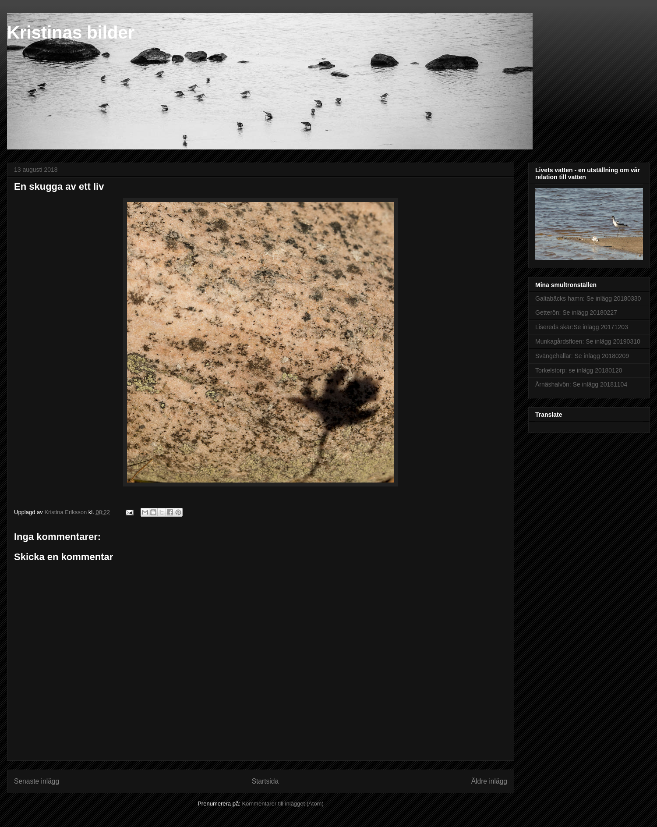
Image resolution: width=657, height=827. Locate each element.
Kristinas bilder (70, 32)
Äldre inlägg (489, 781)
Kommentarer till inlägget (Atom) (282, 803)
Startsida (265, 781)
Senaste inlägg (36, 781)
